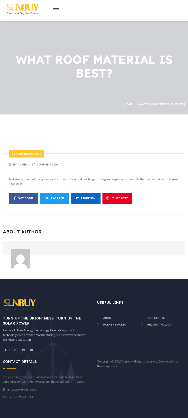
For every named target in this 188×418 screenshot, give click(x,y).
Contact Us (156, 318)
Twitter (54, 198)
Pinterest (117, 198)
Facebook (23, 198)
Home (128, 104)
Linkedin (85, 198)
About (108, 318)
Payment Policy (115, 324)
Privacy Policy (159, 324)
